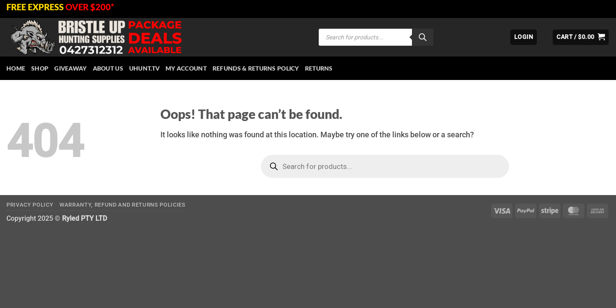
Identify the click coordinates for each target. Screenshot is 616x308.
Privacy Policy (29, 204)
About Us (108, 68)
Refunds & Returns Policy (256, 68)
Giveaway (70, 68)
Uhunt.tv (144, 68)
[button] (523, 37)
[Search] (422, 37)
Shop (39, 68)
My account (186, 68)
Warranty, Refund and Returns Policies (122, 204)
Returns (319, 68)
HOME (15, 68)
